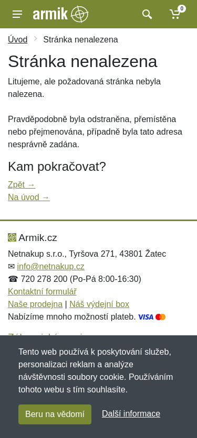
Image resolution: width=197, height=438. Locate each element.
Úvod (17, 39)
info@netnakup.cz (50, 266)
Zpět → (21, 184)
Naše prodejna (35, 304)
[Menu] (17, 14)
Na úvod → (29, 197)
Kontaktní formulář (42, 291)
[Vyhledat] (146, 14)
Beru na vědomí (55, 414)
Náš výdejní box (99, 304)
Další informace (131, 413)
